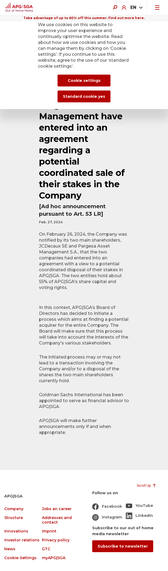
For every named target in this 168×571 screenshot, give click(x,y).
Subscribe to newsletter (123, 546)
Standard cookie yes (84, 96)
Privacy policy (56, 540)
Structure (13, 518)
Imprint (49, 531)
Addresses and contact (57, 520)
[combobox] (136, 7)
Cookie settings (84, 80)
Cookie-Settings (20, 558)
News (9, 549)
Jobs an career (57, 509)
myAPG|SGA (53, 558)
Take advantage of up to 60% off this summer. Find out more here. (84, 18)
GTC (46, 549)
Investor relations (22, 540)
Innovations (16, 531)
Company (13, 509)
